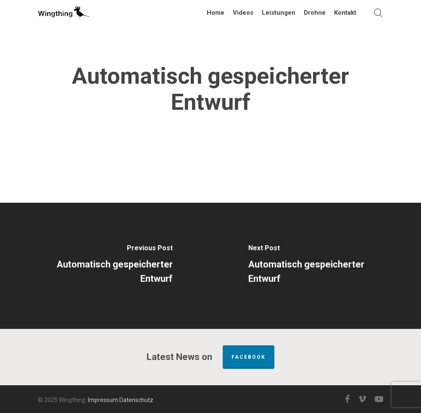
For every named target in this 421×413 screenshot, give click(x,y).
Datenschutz (136, 400)
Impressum (103, 400)
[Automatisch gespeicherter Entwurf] (105, 266)
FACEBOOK (249, 357)
